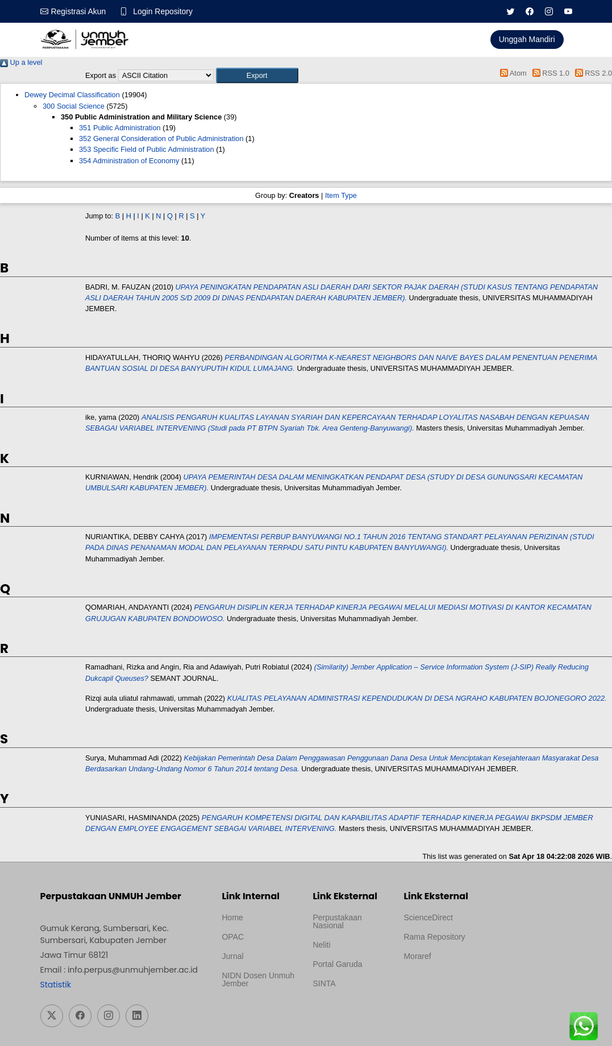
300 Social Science (74, 106)
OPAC (233, 937)
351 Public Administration (120, 127)
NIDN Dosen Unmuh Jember (258, 979)
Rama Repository (434, 937)
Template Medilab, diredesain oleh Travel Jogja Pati (345, 1010)
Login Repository (163, 11)
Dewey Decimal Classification (72, 94)
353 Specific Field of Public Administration (146, 149)
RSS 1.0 (548, 73)
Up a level (21, 62)
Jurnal (232, 956)
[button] (257, 75)
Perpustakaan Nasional (337, 921)
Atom (512, 73)
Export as (100, 75)
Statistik (55, 984)
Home (232, 917)
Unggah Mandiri (527, 39)
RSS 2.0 (591, 73)
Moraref (417, 956)
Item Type (341, 195)
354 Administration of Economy (129, 160)
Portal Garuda (337, 964)
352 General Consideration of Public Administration (161, 138)
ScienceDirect (427, 917)
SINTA (324, 983)
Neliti (321, 945)
